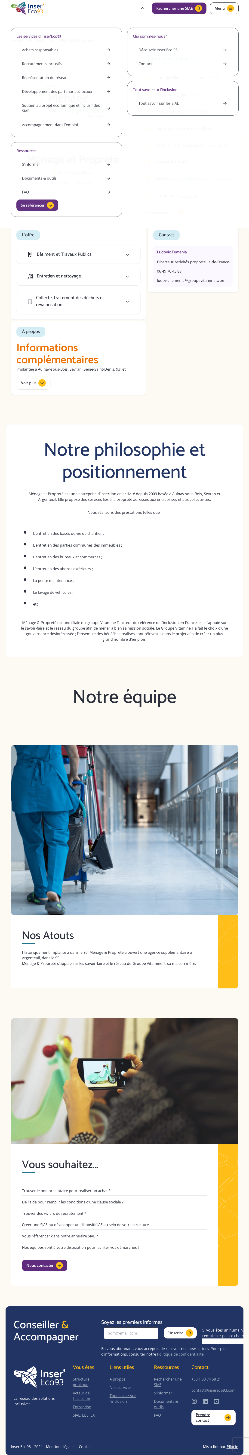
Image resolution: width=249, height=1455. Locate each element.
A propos (118, 1379)
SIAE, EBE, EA (84, 1415)
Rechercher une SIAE (168, 1382)
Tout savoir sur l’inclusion (123, 1398)
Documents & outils (166, 1404)
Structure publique (81, 1382)
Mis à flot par (220, 1446)
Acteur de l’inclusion (81, 1395)
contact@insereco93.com (213, 1390)
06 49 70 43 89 (169, 271)
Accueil (17, 40)
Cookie (85, 1446)
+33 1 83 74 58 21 (206, 1379)
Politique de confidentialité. (181, 1354)
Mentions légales (60, 1446)
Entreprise (82, 1406)
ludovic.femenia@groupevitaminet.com (191, 280)
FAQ (157, 1415)
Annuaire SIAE (41, 40)
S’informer (163, 1393)
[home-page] (27, 8)
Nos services (121, 1387)
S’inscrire (180, 1333)
